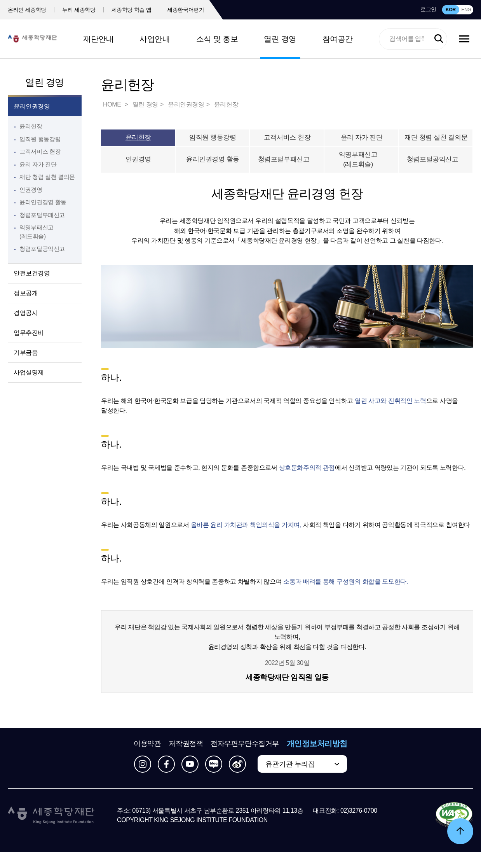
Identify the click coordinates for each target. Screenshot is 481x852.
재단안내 (98, 39)
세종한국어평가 (185, 10)
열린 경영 (280, 39)
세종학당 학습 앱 (132, 10)
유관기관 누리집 (290, 764)
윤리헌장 (30, 126)
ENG (466, 9)
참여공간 (337, 39)
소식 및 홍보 (217, 39)
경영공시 (26, 313)
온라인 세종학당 (27, 10)
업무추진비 (29, 332)
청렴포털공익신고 (436, 159)
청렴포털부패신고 (287, 159)
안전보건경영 (32, 273)
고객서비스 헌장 (40, 151)
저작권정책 (186, 743)
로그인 (428, 9)
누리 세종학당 (78, 10)
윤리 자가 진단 (37, 164)
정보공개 (26, 293)
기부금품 (26, 352)
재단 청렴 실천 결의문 (47, 176)
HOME (112, 104)
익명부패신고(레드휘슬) (367, 159)
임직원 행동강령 (40, 139)
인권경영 (30, 189)
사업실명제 (29, 372)
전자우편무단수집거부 (245, 743)
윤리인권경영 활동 (42, 202)
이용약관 (147, 743)
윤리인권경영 (32, 106)
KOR (451, 9)
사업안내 (154, 39)
